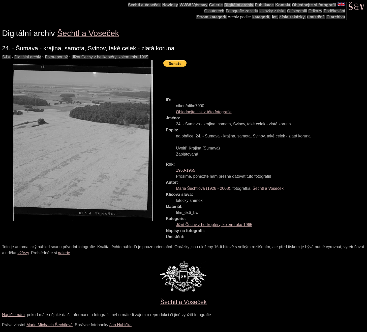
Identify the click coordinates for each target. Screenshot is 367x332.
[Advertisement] (255, 79)
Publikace (264, 5)
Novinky (170, 5)
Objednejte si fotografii (314, 5)
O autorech (214, 11)
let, (275, 17)
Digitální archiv (238, 5)
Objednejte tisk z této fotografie (204, 112)
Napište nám (13, 315)
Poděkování (334, 11)
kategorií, (261, 17)
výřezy (23, 253)
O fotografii (297, 11)
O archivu (335, 17)
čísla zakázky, (292, 17)
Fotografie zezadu (242, 11)
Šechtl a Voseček (144, 5)
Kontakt (282, 5)
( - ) (203, 188)
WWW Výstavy (193, 5)
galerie (64, 253)
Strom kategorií (211, 17)
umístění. (316, 17)
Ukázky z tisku (272, 11)
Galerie (216, 5)
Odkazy (315, 11)
